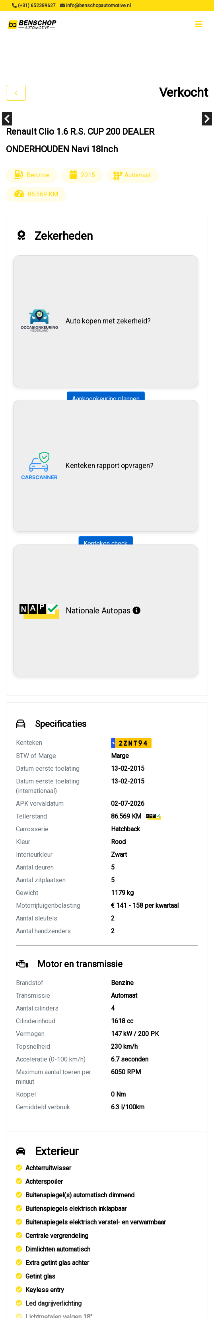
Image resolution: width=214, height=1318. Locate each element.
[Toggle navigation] (199, 24)
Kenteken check (106, 543)
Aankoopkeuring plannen (106, 399)
